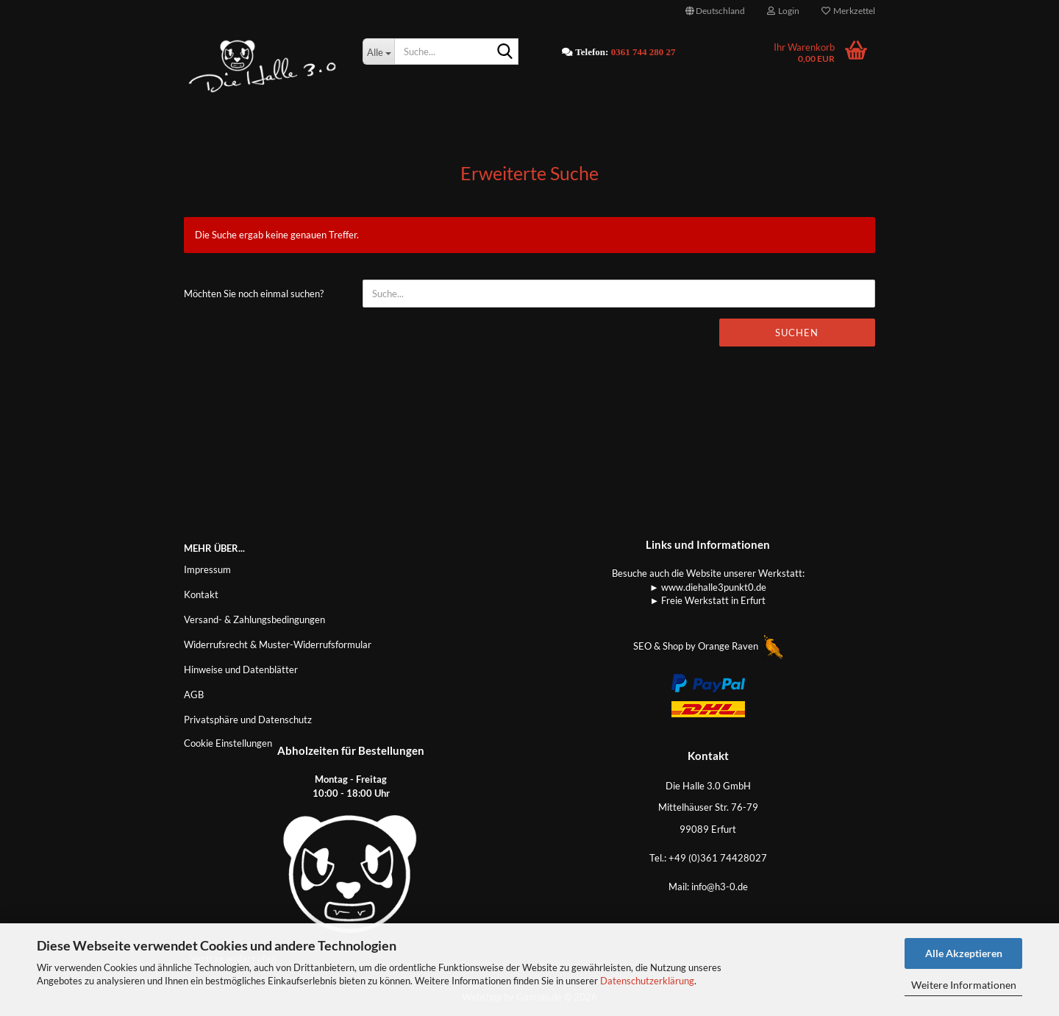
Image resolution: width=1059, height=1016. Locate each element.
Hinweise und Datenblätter (241, 669)
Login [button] (783, 10)
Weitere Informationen (963, 984)
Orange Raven (740, 646)
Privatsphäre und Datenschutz (248, 719)
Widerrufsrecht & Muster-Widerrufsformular (277, 644)
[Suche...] (378, 51)
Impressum (207, 569)
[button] (715, 11)
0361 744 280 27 (643, 52)
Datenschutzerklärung (647, 981)
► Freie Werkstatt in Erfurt (708, 600)
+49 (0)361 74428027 (717, 858)
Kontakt (201, 594)
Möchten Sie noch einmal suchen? (254, 293)
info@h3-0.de (719, 886)
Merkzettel (848, 10)
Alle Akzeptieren (963, 953)
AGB (194, 694)
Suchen (797, 332)
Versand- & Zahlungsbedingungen (254, 619)
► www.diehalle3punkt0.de (707, 587)
